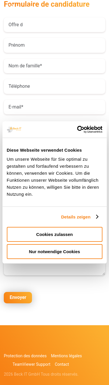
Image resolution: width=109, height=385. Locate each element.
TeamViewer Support (31, 364)
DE (73, 9)
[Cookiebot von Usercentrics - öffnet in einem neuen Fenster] (77, 129)
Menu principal (101, 10)
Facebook (7, 345)
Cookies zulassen (54, 234)
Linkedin (20, 345)
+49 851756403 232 (50, 10)
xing (33, 345)
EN (85, 9)
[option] (89, 380)
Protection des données (25, 356)
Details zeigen (75, 216)
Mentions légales (66, 356)
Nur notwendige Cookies (54, 251)
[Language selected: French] (91, 380)
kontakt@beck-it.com (62, 10)
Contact (62, 364)
